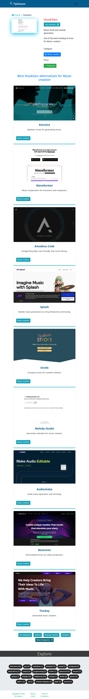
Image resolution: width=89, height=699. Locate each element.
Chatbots (65, 635)
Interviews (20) (15, 666)
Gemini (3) (73, 676)
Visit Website (52, 24)
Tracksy (44, 611)
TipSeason (17, 3)
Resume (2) (77, 671)
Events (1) (52, 671)
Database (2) (50, 666)
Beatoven (44, 550)
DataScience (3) (14, 671)
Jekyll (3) (58, 682)
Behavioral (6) (65, 671)
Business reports (51, 635)
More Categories (44, 640)
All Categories (25, 635)
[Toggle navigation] (75, 3)
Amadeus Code (44, 246)
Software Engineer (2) (44, 682)
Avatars (38, 635)
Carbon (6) (26, 671)
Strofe (44, 368)
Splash (44, 307)
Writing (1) (53, 676)
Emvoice (44, 125)
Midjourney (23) (40, 676)
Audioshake (44, 489)
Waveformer (44, 185)
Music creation (23, 138)
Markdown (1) (38, 666)
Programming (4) (39, 671)
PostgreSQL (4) (74, 666)
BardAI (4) (63, 676)
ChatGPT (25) (26, 676)
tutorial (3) (68, 682)
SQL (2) (30, 682)
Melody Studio (44, 428)
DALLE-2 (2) (21, 682)
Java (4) (27, 666)
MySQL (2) (62, 666)
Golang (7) (15, 676)
